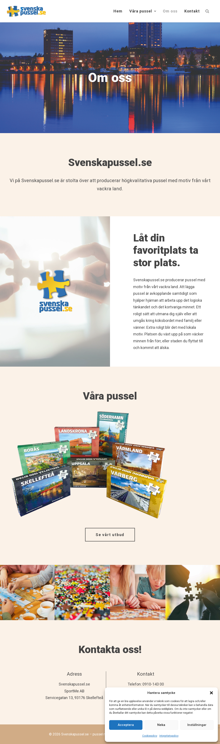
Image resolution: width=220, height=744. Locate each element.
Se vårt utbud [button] (110, 534)
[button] (211, 693)
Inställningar (196, 725)
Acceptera (126, 725)
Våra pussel (142, 11)
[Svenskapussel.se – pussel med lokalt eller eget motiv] (26, 11)
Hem (117, 11)
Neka (161, 725)
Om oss (170, 11)
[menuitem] (117, 11)
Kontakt (192, 11)
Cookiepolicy (149, 735)
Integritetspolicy (169, 735)
